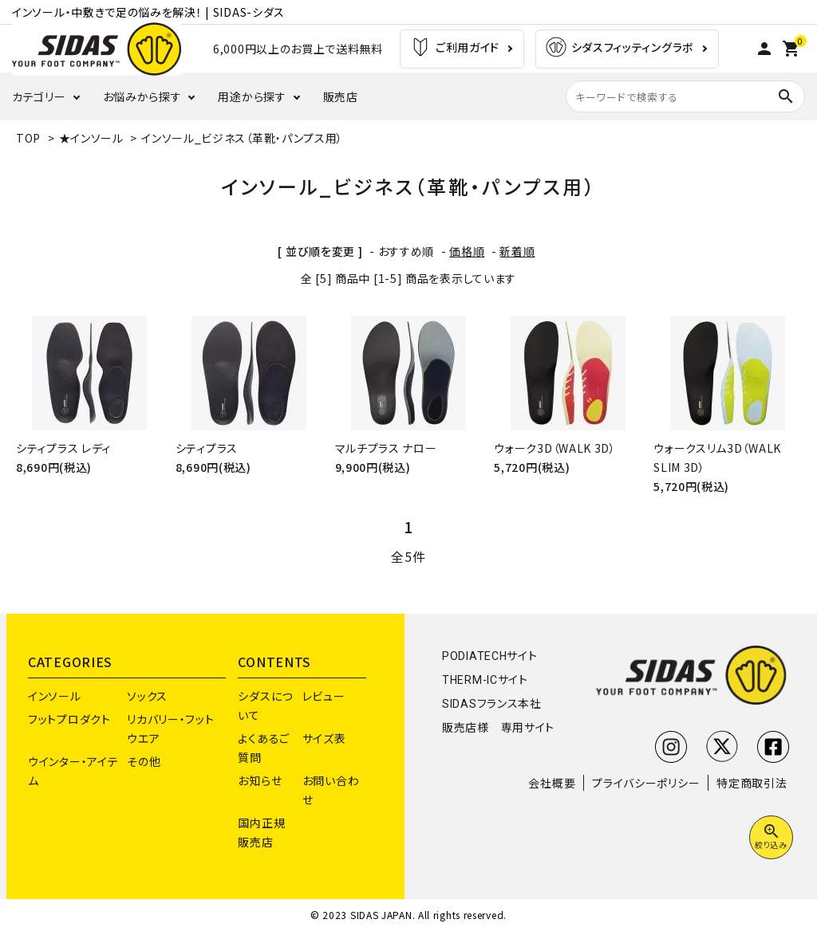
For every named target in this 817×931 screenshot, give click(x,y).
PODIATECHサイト (489, 656)
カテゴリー (39, 96)
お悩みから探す (142, 96)
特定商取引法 (751, 783)
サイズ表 (324, 738)
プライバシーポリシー (646, 783)
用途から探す (252, 96)
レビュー (323, 696)
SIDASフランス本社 (492, 703)
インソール (54, 696)
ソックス (147, 696)
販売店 (340, 96)
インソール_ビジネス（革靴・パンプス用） (242, 138)
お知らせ (260, 780)
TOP (28, 138)
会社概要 (551, 783)
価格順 (466, 251)
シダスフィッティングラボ (619, 49)
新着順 (517, 251)
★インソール (91, 138)
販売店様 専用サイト (498, 727)
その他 (143, 761)
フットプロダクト (69, 719)
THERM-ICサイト (485, 680)
